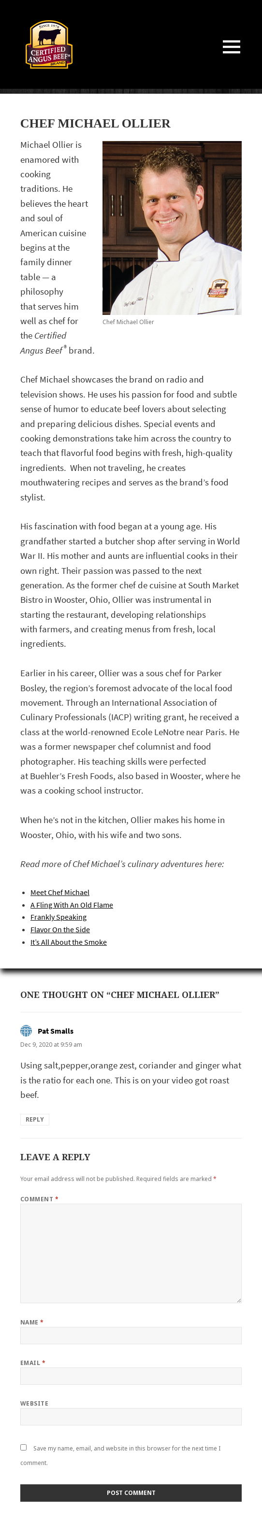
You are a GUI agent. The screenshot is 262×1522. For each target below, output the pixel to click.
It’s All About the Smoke (68, 942)
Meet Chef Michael (59, 892)
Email (32, 1363)
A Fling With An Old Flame (71, 905)
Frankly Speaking (58, 917)
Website (34, 1403)
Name (32, 1322)
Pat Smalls (55, 1031)
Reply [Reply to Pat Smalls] (35, 1119)
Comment (39, 1199)
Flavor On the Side (60, 930)
